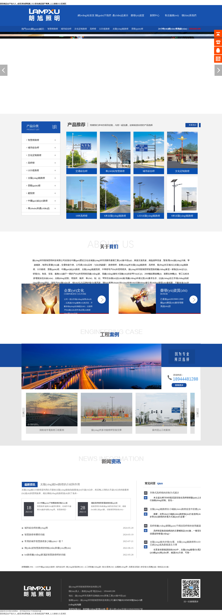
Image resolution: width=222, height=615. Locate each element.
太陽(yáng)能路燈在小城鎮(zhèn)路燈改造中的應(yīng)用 (177, 509)
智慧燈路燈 (52, 29)
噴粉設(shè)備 (163, 567)
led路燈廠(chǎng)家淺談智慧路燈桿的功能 (45, 554)
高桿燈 (93, 29)
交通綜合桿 (81, 171)
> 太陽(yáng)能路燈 (35, 178)
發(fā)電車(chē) (108, 567)
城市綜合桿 (66, 29)
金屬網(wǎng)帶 (121, 567)
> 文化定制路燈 (33, 155)
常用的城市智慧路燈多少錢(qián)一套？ (43, 541)
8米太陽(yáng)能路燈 (182, 215)
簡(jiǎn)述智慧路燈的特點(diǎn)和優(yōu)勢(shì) (47, 548)
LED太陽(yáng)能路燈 (148, 215)
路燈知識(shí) (75, 609)
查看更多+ (193, 125)
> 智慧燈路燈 (32, 140)
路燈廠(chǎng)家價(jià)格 (94, 609)
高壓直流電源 (134, 567)
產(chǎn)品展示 (120, 15)
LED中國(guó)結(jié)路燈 (45, 567)
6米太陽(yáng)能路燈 (115, 215)
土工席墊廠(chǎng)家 (93, 567)
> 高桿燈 (30, 163)
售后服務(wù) (172, 15)
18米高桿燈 (81, 215)
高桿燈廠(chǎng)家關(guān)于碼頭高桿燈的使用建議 (175, 526)
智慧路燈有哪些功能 (34, 534)
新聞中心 (154, 15)
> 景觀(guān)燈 (33, 185)
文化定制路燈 (80, 29)
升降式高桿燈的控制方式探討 (164, 493)
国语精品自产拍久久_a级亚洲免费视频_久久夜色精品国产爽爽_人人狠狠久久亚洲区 (33, 4)
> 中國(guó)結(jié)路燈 (37, 201)
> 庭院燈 (30, 193)
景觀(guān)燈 (137, 29)
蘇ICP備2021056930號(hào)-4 (126, 600)
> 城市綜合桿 (32, 147)
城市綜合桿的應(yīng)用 (36, 528)
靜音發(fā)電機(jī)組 (148, 567)
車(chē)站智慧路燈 (115, 171)
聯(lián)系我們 (189, 15)
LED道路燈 (104, 29)
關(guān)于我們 (103, 15)
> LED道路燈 (32, 170)
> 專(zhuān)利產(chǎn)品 (38, 208)
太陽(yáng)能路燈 (121, 29)
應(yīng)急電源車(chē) (74, 567)
